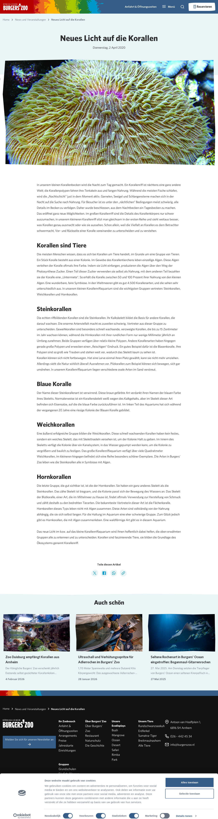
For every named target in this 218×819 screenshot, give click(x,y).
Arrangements (68, 736)
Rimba (116, 755)
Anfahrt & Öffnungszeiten (141, 7)
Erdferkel (144, 731)
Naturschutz (93, 740)
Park (114, 760)
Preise (62, 740)
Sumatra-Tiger (147, 736)
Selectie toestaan (189, 790)
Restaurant (92, 736)
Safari (115, 750)
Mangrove (118, 735)
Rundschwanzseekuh (151, 726)
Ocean (116, 740)
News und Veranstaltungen (28, 709)
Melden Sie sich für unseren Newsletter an (29, 742)
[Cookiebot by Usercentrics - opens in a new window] (22, 812)
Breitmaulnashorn (149, 740)
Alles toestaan (189, 778)
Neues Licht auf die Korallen (65, 709)
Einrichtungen (67, 750)
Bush (115, 730)
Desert (116, 745)
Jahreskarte (66, 745)
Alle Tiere (144, 745)
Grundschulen (67, 769)
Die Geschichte (94, 745)
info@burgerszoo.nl (179, 745)
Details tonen (184, 812)
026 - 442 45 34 (178, 736)
